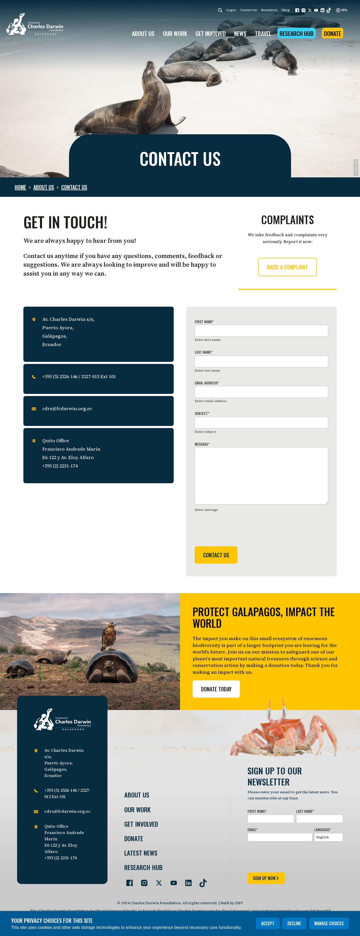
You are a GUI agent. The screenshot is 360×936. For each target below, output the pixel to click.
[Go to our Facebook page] (127, 881)
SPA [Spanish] (341, 10)
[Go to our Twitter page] (157, 881)
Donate (332, 33)
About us (43, 187)
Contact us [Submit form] (216, 555)
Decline (294, 923)
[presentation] (235, 530)
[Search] (220, 10)
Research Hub (296, 33)
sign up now (266, 878)
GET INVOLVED (211, 33)
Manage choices (329, 923)
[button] (297, 10)
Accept (267, 923)
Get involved (141, 824)
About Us (136, 795)
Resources (269, 10)
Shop (286, 10)
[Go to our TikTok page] (201, 881)
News (240, 33)
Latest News (140, 853)
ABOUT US (143, 33)
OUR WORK (175, 33)
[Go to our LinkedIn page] (186, 881)
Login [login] (231, 10)
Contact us (248, 10)
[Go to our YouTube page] (171, 881)
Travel (263, 33)
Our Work (137, 809)
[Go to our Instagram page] (142, 881)
